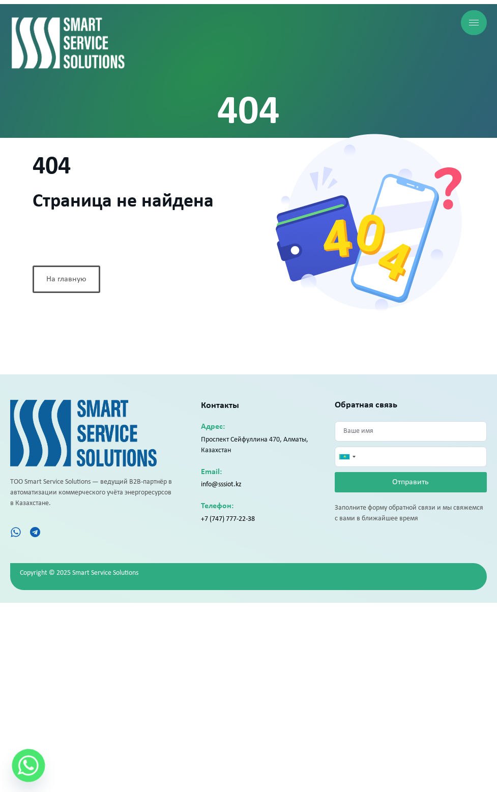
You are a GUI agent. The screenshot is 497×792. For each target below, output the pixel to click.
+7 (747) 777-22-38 (228, 519)
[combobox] (347, 456)
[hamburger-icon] (474, 22)
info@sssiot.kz (221, 484)
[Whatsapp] (28, 765)
